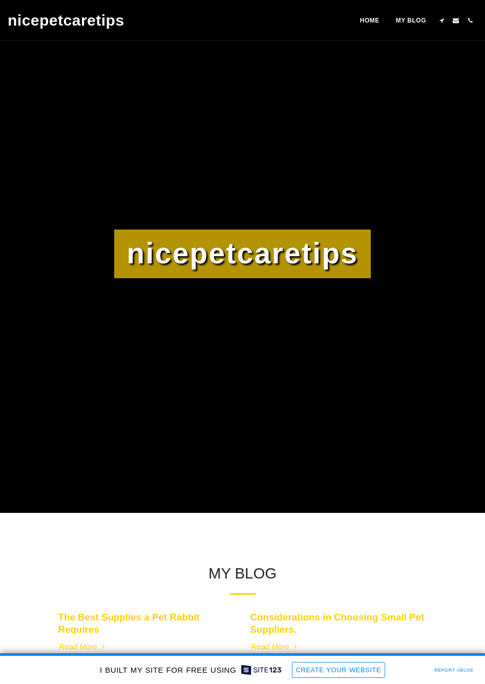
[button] (441, 20)
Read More (83, 646)
